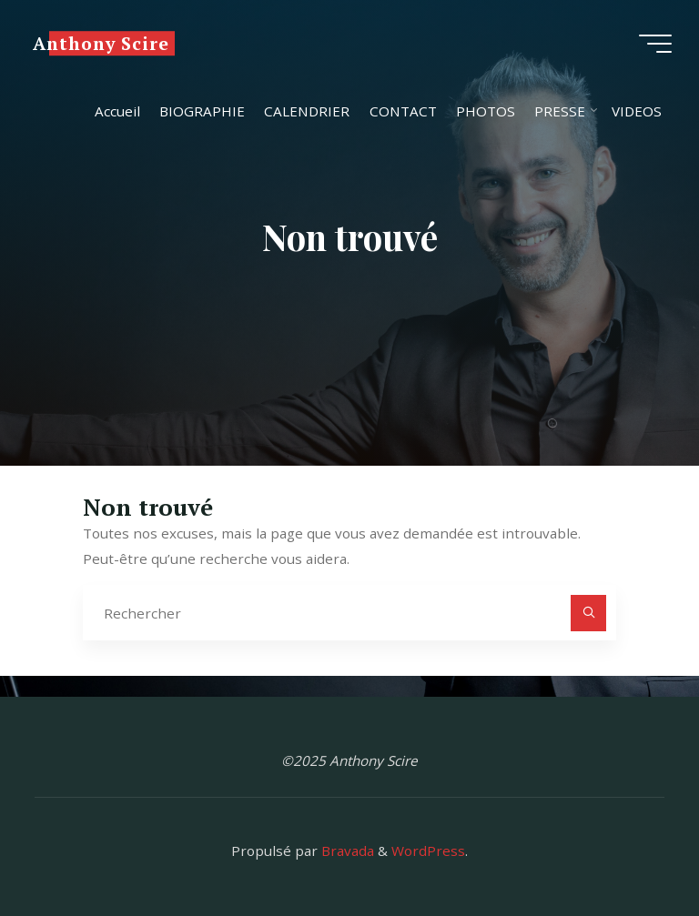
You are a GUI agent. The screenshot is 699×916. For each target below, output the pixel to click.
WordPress (428, 850)
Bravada (346, 850)
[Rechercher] (589, 613)
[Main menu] (655, 44)
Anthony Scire (101, 43)
